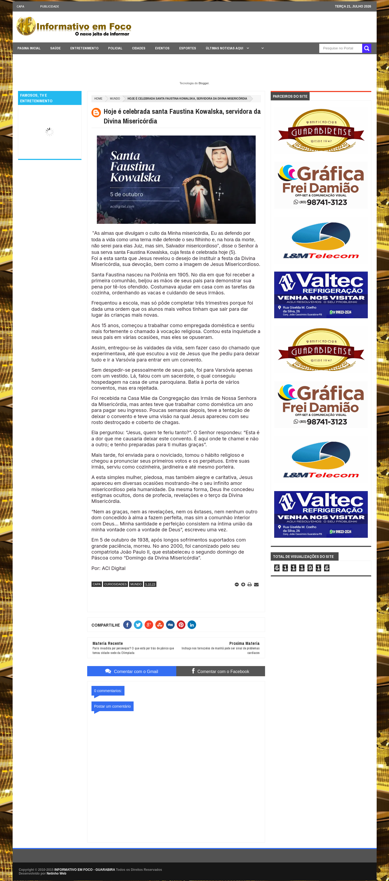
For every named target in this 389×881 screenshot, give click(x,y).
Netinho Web (56, 873)
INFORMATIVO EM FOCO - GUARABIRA (84, 870)
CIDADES (138, 48)
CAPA (20, 6)
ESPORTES (187, 48)
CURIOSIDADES (115, 584)
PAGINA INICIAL (29, 48)
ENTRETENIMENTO (84, 48)
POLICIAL (115, 48)
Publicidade (49, 6)
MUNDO (115, 98)
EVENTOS (162, 48)
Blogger (203, 83)
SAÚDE (55, 48)
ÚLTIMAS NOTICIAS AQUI (225, 48)
